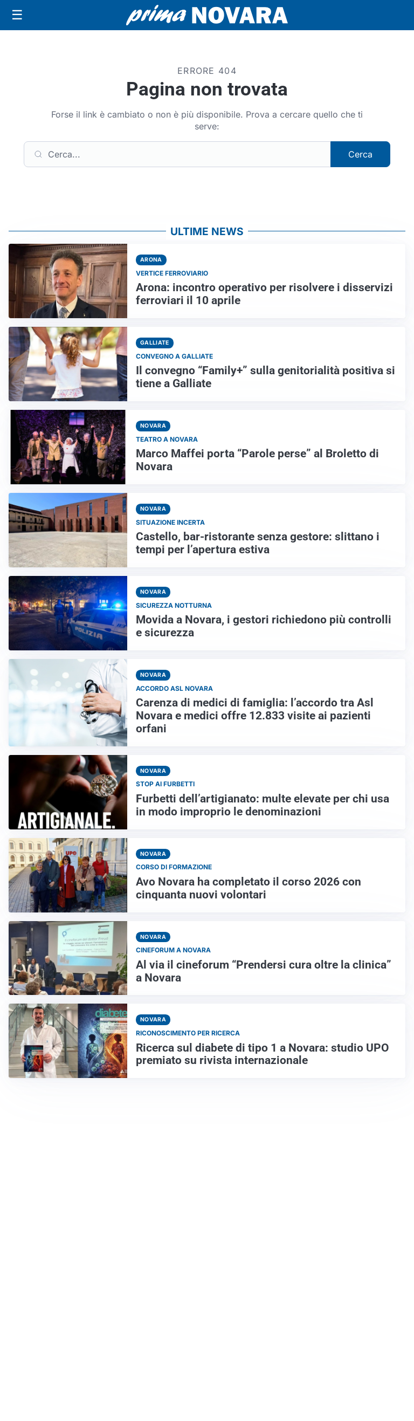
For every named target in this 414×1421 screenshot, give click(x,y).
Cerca (360, 154)
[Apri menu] (17, 15)
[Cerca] (177, 154)
